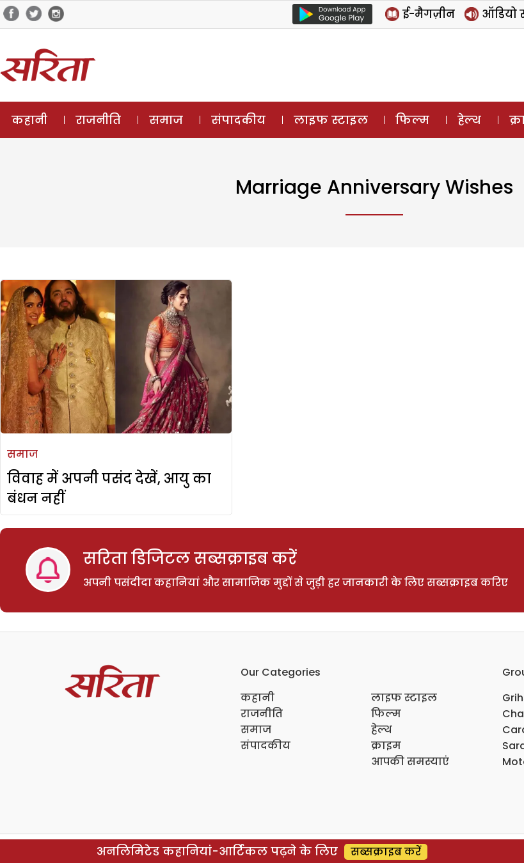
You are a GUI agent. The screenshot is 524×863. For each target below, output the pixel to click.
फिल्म (412, 120)
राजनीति (98, 120)
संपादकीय (238, 120)
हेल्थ (469, 120)
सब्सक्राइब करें (386, 851)
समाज (166, 120)
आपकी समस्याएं (410, 761)
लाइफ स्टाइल (331, 120)
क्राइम (386, 745)
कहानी (29, 120)
